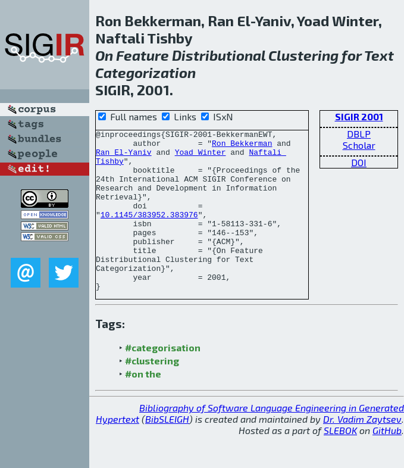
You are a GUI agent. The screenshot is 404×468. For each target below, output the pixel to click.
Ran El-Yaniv (124, 157)
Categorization (145, 72)
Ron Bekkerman (242, 146)
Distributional (218, 55)
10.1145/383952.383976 (149, 232)
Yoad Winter (200, 157)
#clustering (152, 392)
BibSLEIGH (167, 451)
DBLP (359, 133)
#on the (143, 405)
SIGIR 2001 (359, 116)
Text (379, 55)
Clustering (303, 55)
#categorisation (163, 379)
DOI (359, 162)
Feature (142, 55)
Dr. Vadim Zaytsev (362, 451)
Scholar (359, 145)
